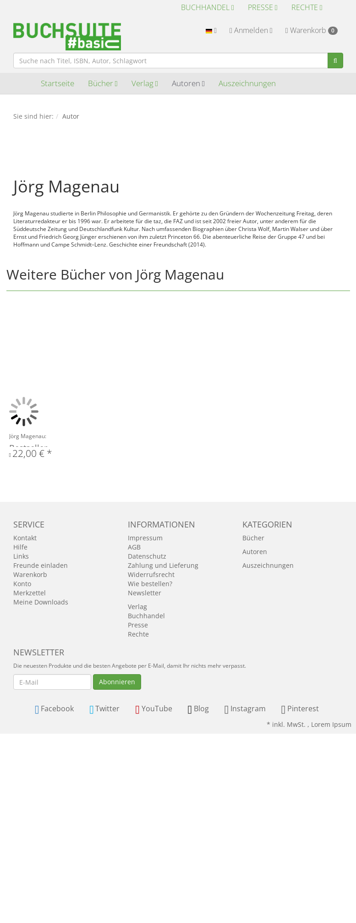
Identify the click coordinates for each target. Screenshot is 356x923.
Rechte (307, 7)
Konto (22, 583)
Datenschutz (147, 556)
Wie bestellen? (150, 583)
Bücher (103, 83)
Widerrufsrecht (151, 574)
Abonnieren (117, 681)
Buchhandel (207, 7)
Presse (263, 7)
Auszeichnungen (247, 83)
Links (21, 556)
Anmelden (251, 30)
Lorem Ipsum (331, 724)
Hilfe (20, 547)
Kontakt (25, 537)
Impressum (145, 537)
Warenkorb (311, 30)
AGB (134, 547)
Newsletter (144, 592)
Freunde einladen (40, 565)
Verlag (144, 83)
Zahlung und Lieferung (163, 565)
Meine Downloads (40, 602)
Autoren (188, 83)
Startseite (57, 83)
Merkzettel (29, 592)
